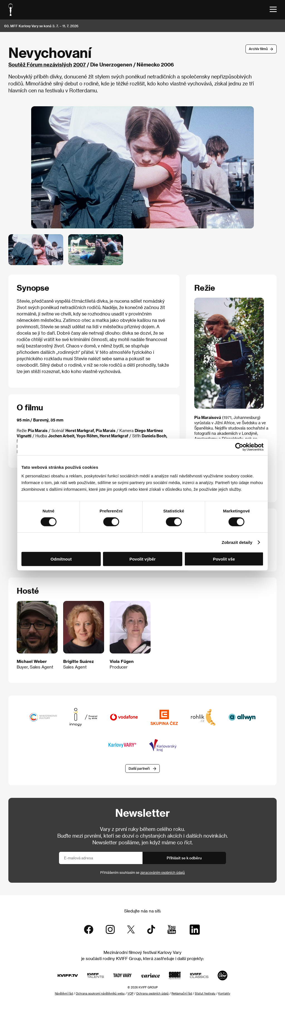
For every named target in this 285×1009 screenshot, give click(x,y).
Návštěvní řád (64, 993)
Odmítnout (61, 559)
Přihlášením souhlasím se (142, 872)
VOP (130, 993)
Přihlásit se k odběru (184, 858)
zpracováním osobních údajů (162, 872)
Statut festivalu (205, 993)
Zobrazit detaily (237, 542)
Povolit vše (224, 559)
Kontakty (224, 993)
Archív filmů (258, 49)
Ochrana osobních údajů (152, 993)
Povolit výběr (142, 559)
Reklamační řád (181, 993)
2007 (79, 64)
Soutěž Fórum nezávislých (40, 64)
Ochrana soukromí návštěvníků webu (100, 993)
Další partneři (139, 768)
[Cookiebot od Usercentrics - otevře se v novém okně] (239, 447)
